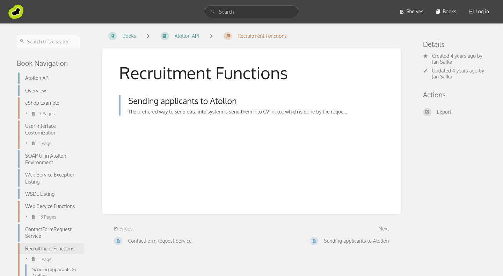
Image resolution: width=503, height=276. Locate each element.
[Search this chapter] (48, 41)
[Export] (454, 112)
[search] (252, 11)
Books (446, 11)
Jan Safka (442, 62)
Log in (479, 11)
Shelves (411, 11)
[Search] (212, 12)
